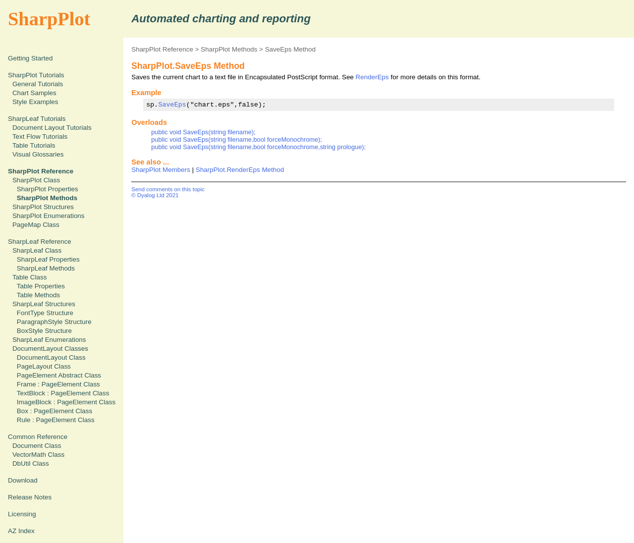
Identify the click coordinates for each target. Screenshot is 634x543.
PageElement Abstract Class (59, 375)
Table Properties (41, 286)
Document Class (36, 445)
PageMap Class (35, 224)
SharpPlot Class (36, 180)
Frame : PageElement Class (58, 384)
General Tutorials (37, 84)
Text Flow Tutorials (39, 136)
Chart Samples (34, 93)
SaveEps (172, 104)
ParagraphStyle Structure (54, 322)
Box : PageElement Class (54, 411)
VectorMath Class (38, 454)
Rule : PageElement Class (56, 420)
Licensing (22, 514)
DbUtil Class (30, 463)
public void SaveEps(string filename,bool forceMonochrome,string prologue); (258, 147)
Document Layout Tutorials (52, 127)
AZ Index (21, 531)
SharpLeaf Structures (43, 304)
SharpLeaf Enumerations (49, 339)
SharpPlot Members (160, 169)
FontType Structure (45, 313)
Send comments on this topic (168, 189)
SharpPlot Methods (229, 49)
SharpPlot (49, 18)
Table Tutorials (33, 145)
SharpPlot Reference (162, 49)
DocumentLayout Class (51, 357)
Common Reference (37, 436)
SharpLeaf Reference (39, 241)
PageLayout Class (44, 366)
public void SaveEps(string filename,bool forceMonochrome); (236, 139)
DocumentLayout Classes (50, 348)
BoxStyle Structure (44, 330)
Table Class (29, 277)
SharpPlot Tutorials (36, 75)
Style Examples (35, 102)
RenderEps (372, 77)
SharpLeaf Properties (48, 259)
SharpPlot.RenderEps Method (240, 169)
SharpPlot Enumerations (48, 215)
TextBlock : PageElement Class (63, 393)
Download (23, 480)
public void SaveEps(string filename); (203, 132)
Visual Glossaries (38, 154)
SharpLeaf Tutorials (37, 118)
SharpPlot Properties (47, 189)
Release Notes (30, 497)
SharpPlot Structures (43, 207)
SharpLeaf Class (36, 250)
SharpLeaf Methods (46, 268)
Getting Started (30, 58)
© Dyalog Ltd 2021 (155, 195)
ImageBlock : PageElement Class (66, 402)
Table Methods (38, 295)
